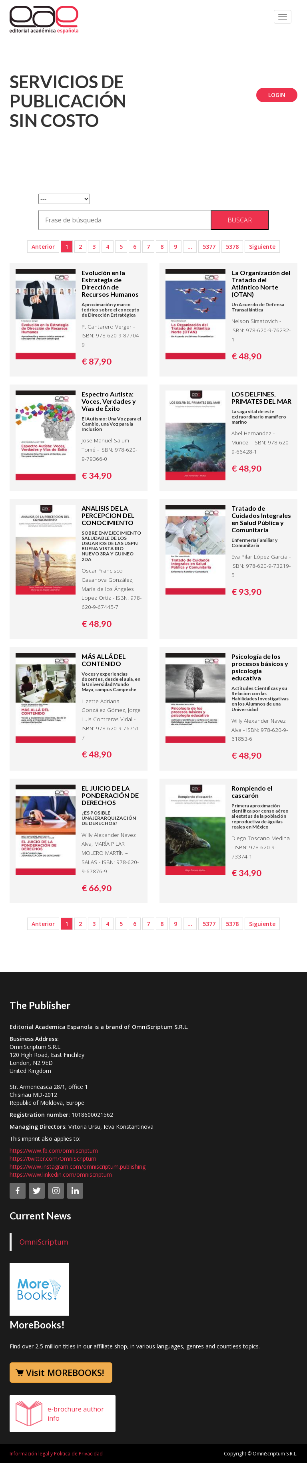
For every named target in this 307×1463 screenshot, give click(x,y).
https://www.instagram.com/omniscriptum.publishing (78, 1166)
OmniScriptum (44, 1242)
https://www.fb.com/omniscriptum (54, 1150)
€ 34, (97, 475)
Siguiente (262, 246)
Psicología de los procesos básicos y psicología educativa (259, 667)
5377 (209, 246)
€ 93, (246, 592)
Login (276, 95)
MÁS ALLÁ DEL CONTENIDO (104, 659)
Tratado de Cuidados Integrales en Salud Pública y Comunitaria (261, 518)
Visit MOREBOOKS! (65, 1372)
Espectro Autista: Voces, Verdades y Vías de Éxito (109, 401)
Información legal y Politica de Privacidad (56, 1453)
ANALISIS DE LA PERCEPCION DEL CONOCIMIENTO (108, 515)
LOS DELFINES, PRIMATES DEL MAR (261, 397)
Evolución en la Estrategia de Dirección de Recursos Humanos (110, 283)
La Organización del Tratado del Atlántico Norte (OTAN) (260, 283)
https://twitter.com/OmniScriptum (53, 1158)
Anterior (43, 246)
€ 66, (97, 888)
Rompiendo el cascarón (251, 791)
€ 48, (246, 356)
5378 (232, 246)
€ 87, (97, 361)
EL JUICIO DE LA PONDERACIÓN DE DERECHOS (110, 795)
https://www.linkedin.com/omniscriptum (61, 1174)
